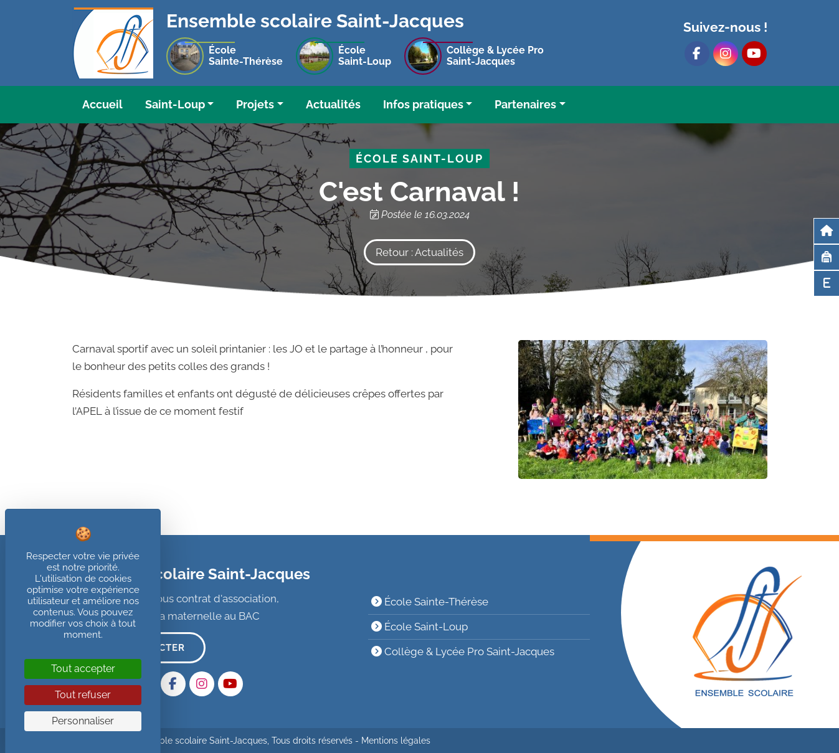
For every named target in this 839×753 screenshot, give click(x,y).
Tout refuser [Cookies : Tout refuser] (83, 695)
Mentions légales (395, 741)
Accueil (102, 104)
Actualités (333, 104)
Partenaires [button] (525, 104)
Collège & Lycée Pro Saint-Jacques (462, 651)
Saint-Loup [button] (175, 104)
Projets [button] (255, 104)
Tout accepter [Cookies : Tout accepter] (83, 669)
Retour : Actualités (419, 252)
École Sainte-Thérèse (429, 601)
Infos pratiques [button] (423, 104)
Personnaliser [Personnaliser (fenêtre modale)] (83, 721)
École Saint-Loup (419, 626)
